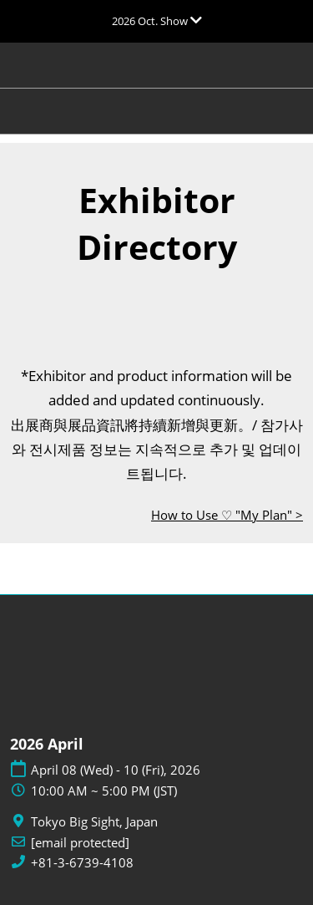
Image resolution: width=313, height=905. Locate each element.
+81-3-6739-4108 (82, 863)
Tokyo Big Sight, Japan (94, 822)
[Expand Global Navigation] (157, 20)
